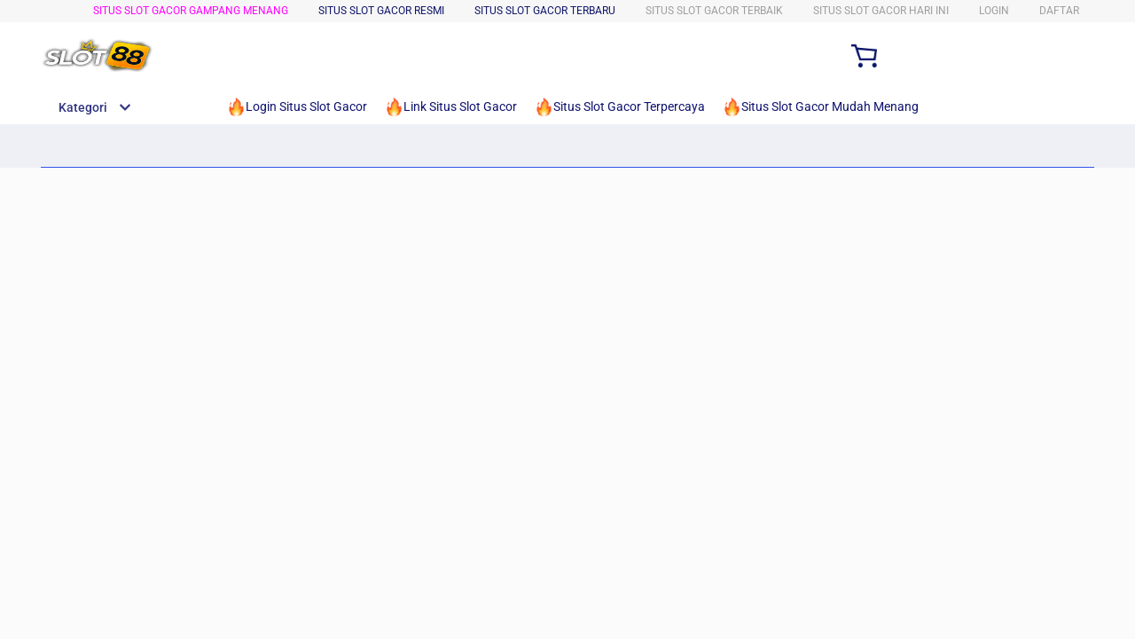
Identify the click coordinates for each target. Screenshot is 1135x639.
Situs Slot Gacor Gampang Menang (190, 10)
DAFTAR (1059, 10)
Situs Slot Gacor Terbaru (544, 10)
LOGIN (994, 10)
